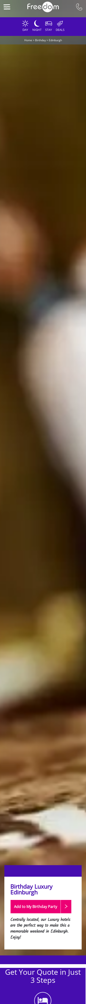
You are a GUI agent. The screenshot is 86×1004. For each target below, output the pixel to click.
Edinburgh (55, 40)
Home (28, 40)
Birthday (40, 40)
